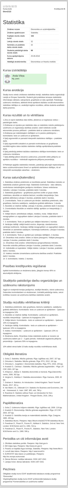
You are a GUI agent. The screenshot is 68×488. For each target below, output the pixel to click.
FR (15, 6)
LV (4, 6)
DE (13, 6)
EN (6, 6)
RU (9, 6)
